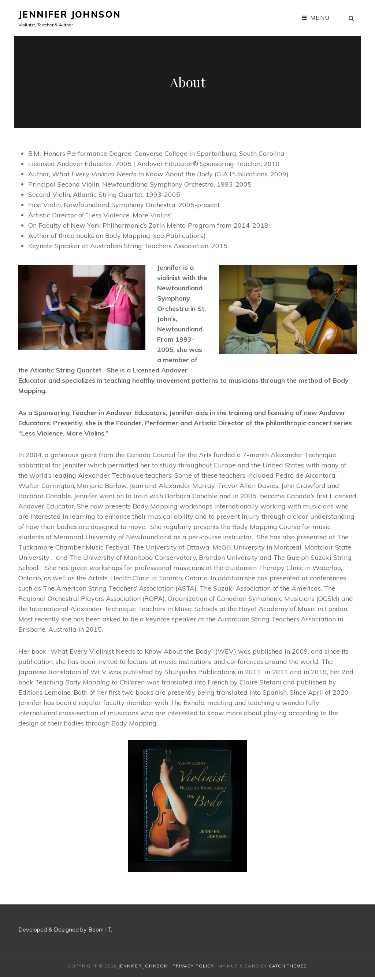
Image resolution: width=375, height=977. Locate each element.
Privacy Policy (193, 966)
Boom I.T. (101, 929)
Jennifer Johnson (69, 14)
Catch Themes (288, 966)
